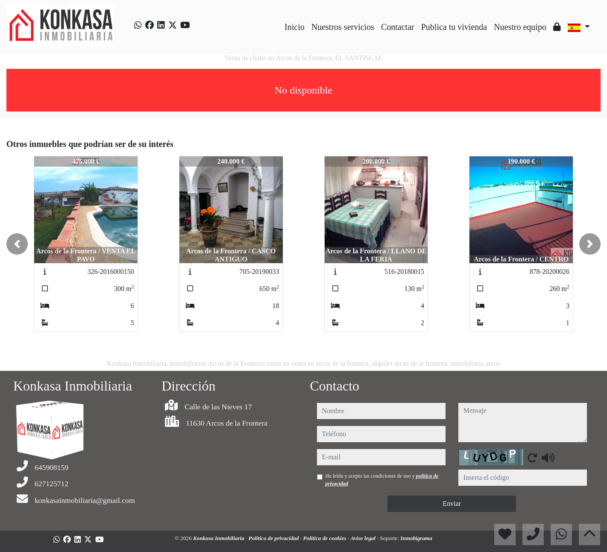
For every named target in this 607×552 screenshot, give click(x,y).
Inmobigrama (416, 538)
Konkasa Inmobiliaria (219, 538)
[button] (17, 244)
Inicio (294, 27)
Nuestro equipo (520, 27)
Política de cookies (325, 538)
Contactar (397, 27)
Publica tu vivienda (454, 27)
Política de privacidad (274, 538)
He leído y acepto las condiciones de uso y (382, 480)
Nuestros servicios (342, 27)
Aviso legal (364, 538)
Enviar (452, 503)
